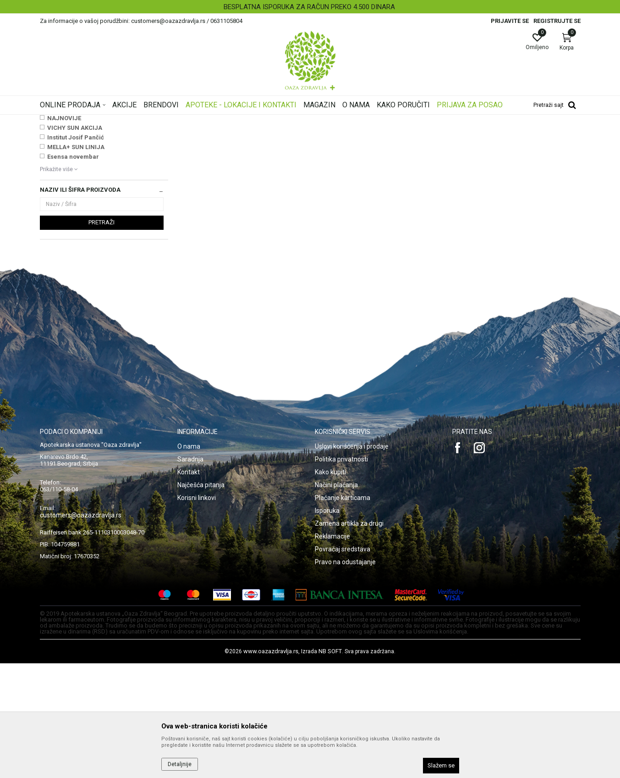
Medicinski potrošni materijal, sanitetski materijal (213, 120)
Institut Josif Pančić (75, 252)
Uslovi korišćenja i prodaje (352, 561)
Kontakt (188, 586)
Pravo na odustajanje (345, 676)
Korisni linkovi (196, 612)
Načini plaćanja (336, 599)
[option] (310, 7)
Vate (50, 164)
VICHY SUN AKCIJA (74, 242)
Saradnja (190, 574)
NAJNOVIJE (64, 232)
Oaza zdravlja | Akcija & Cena (77, 120)
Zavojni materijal (67, 183)
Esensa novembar (73, 271)
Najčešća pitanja (201, 599)
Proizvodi (132, 120)
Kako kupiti (330, 586)
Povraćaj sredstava (342, 663)
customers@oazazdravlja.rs (80, 630)
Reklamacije (332, 651)
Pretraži (101, 336)
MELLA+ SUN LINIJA (75, 261)
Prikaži (463, 135)
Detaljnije (180, 764)
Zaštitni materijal (65, 173)
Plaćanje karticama (342, 612)
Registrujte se (557, 20)
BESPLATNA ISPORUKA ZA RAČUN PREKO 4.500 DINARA (309, 7)
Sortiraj (383, 135)
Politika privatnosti (341, 574)
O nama (188, 561)
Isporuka (327, 625)
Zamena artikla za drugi (349, 638)
